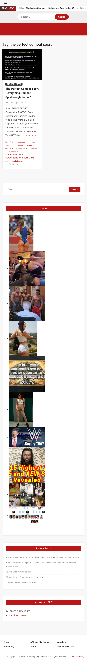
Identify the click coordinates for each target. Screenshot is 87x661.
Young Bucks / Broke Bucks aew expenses (25, 577)
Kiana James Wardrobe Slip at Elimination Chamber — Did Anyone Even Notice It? (43, 557)
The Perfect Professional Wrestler (21, 582)
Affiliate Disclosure (39, 642)
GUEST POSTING (65, 646)
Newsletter (62, 642)
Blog (6, 642)
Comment (13, 164)
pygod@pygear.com (16, 615)
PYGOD (9, 102)
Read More (32, 135)
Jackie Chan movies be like (18, 572)
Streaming (9, 646)
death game (19, 145)
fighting (34, 148)
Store (33, 646)
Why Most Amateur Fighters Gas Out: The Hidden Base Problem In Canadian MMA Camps (41, 565)
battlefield (9, 142)
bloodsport (21, 142)
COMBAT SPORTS (14, 84)
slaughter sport (15, 151)
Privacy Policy (78, 656)
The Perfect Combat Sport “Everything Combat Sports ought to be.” (22, 93)
